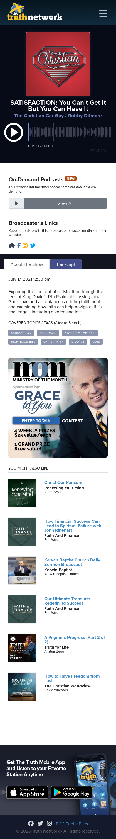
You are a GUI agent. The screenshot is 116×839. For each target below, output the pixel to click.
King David (48, 333)
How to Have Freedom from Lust (72, 678)
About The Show (27, 264)
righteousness (23, 342)
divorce (77, 342)
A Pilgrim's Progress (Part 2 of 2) (74, 640)
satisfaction (21, 333)
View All (65, 203)
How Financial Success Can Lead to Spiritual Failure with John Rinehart (72, 526)
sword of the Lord (80, 333)
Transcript (65, 264)
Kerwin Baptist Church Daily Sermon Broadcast (72, 562)
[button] (13, 138)
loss (96, 342)
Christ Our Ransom (63, 482)
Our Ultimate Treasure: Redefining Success (67, 601)
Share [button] (98, 150)
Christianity (53, 342)
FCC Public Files (72, 824)
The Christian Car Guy (39, 116)
